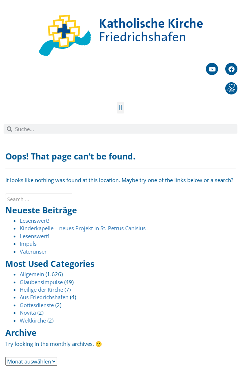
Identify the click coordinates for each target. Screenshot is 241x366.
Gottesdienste (37, 305)
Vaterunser (33, 251)
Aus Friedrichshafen (44, 297)
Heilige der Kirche (41, 289)
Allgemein (32, 274)
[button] (120, 107)
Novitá (28, 312)
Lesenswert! (34, 220)
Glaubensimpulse (41, 282)
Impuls (28, 243)
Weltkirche (33, 320)
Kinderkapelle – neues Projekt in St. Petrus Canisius (83, 228)
